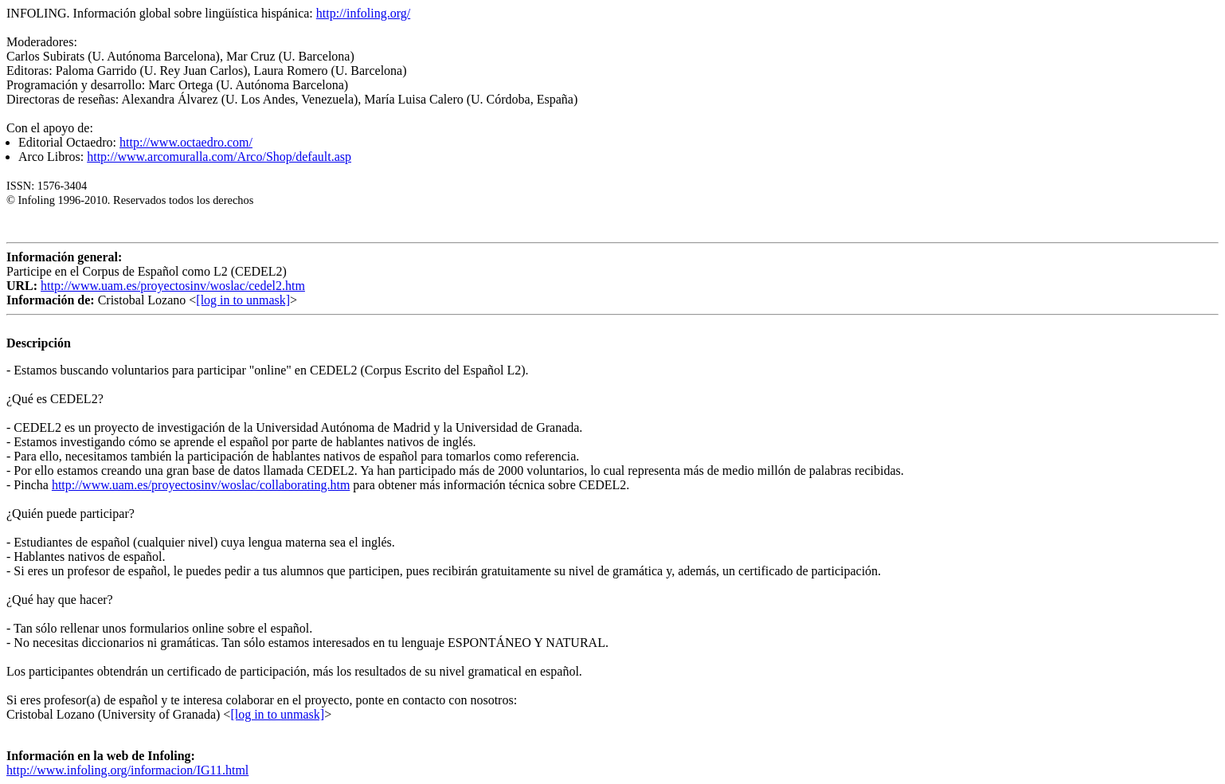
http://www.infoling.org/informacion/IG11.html (127, 770)
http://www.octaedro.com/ (185, 142)
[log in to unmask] (243, 300)
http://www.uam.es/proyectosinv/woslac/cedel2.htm (173, 285)
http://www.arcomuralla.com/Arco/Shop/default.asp (219, 156)
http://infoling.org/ (363, 13)
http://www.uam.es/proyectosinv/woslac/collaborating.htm (201, 485)
